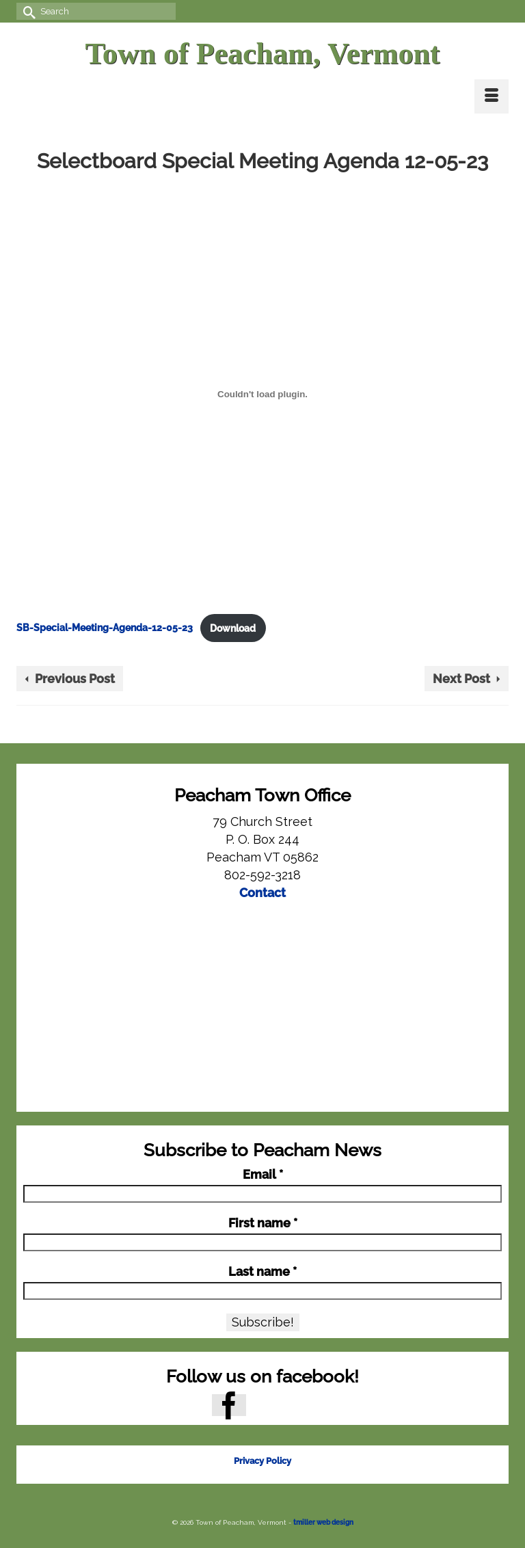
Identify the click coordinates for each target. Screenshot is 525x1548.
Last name (262, 1272)
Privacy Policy (262, 1461)
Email (263, 1175)
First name (262, 1223)
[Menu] (491, 96)
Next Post (461, 678)
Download (233, 628)
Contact (262, 892)
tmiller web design (323, 1522)
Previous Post (75, 678)
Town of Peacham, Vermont (262, 53)
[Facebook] (229, 1404)
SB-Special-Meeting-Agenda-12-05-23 (104, 628)
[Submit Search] (26, 11)
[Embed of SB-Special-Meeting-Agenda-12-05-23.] (262, 394)
